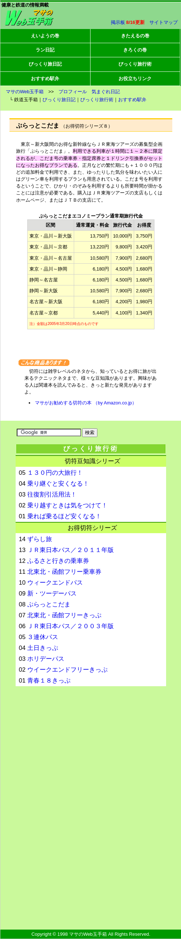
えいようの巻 (45, 35)
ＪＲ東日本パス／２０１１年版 (70, 550)
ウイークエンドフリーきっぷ (67, 669)
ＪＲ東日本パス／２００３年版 (70, 626)
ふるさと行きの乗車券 (58, 560)
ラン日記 (45, 50)
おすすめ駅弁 (45, 78)
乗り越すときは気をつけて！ (67, 505)
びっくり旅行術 (135, 64)
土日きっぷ (42, 647)
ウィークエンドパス (55, 582)
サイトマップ (163, 22)
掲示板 (118, 22)
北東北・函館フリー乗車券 (64, 571)
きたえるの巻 (135, 35)
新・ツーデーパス (52, 593)
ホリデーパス (45, 658)
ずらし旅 (39, 539)
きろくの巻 (135, 50)
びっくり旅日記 (45, 64)
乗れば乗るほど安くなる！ (64, 516)
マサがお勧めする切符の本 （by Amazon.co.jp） (85, 402)
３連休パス (42, 637)
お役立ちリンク (135, 78)
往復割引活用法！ (52, 494)
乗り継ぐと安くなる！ (58, 483)
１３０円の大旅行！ (55, 472)
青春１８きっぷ (49, 680)
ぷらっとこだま (49, 604)
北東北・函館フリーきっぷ (64, 615)
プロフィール (73, 91)
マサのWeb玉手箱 (25, 91)
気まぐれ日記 (106, 91)
